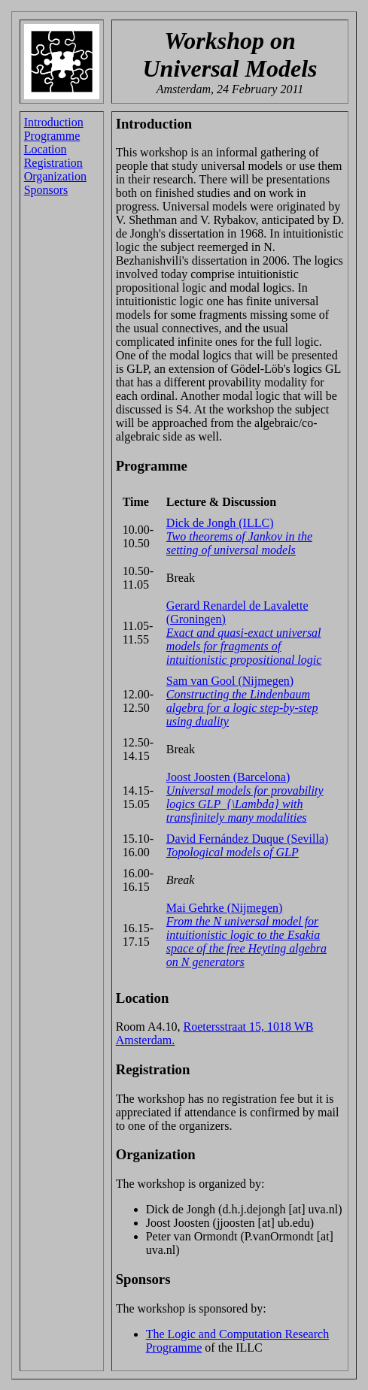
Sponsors (46, 189)
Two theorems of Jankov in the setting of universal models (239, 543)
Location (45, 149)
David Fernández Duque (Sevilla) (247, 838)
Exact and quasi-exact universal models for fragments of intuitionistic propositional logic (244, 646)
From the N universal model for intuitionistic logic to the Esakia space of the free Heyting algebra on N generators (246, 941)
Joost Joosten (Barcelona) (228, 777)
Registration (53, 162)
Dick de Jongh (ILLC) (220, 522)
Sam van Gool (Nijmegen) (229, 680)
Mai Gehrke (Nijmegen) (224, 907)
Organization (55, 176)
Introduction (54, 122)
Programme (52, 135)
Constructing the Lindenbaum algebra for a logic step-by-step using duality (242, 708)
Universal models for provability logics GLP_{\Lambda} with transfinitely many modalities (245, 804)
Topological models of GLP (232, 852)
